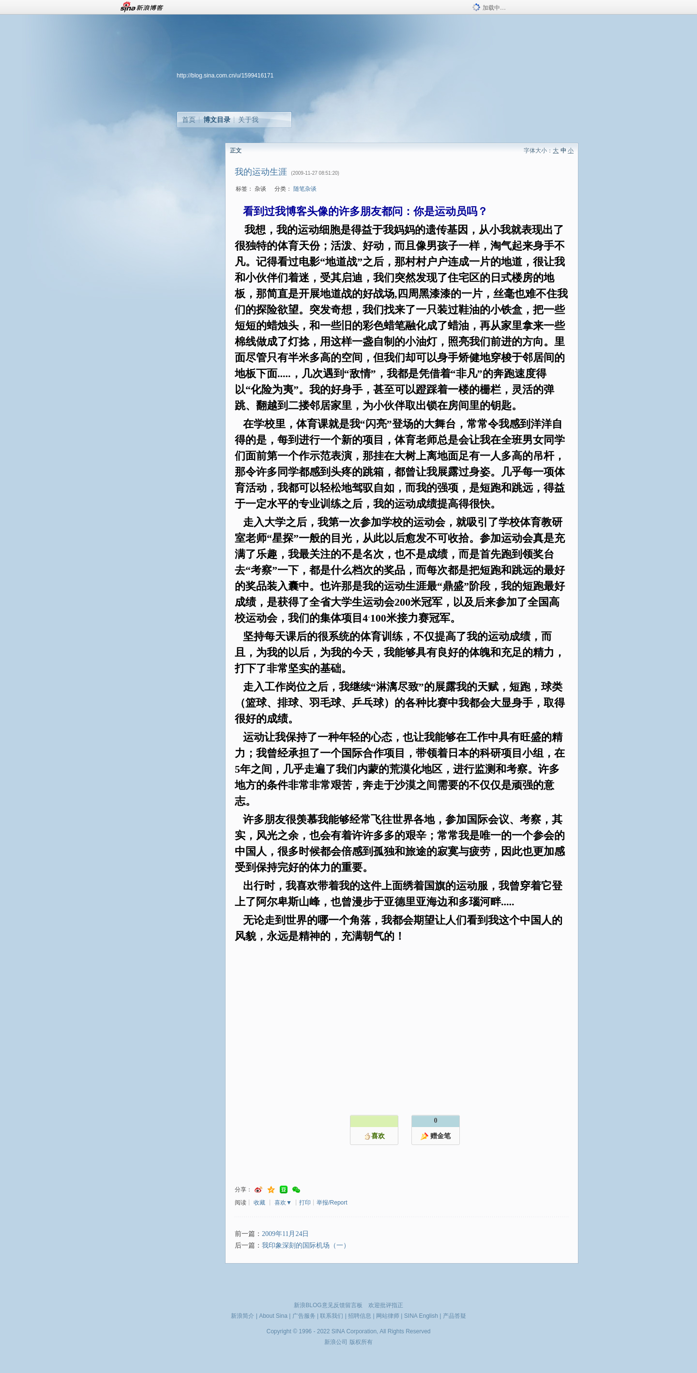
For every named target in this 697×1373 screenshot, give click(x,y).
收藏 (259, 1202)
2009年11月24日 (285, 1233)
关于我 (248, 119)
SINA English (421, 1315)
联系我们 (331, 1315)
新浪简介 (242, 1315)
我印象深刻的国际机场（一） (306, 1245)
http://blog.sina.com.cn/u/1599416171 (225, 75)
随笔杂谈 (305, 188)
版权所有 (361, 1342)
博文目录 (216, 119)
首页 (189, 119)
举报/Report (332, 1202)
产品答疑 (454, 1315)
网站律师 (387, 1315)
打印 (305, 1202)
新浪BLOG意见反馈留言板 (328, 1305)
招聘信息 (359, 1315)
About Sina (273, 1315)
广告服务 (304, 1315)
